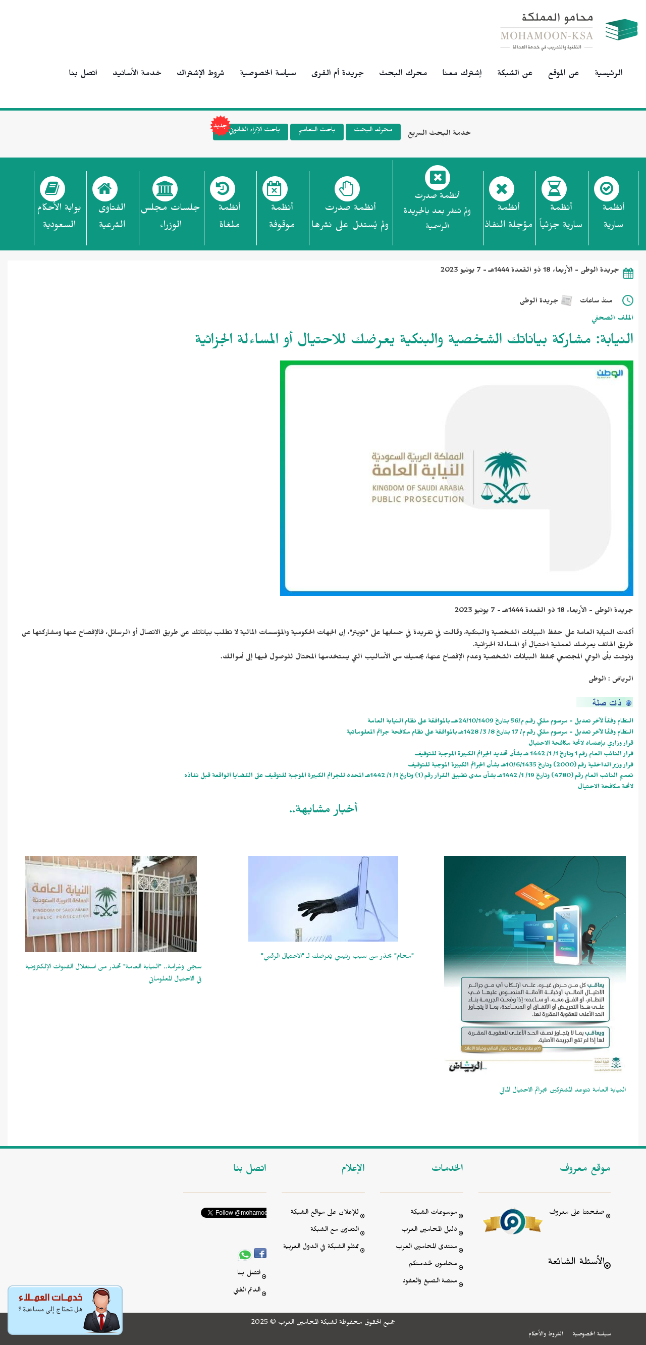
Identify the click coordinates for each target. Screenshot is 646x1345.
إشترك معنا (462, 75)
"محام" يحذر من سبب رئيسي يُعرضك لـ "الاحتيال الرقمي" (337, 957)
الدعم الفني (246, 1291)
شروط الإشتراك (201, 75)
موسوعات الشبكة (434, 1213)
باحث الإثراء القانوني (246, 132)
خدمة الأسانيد (137, 75)
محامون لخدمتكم (433, 1265)
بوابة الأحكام (59, 219)
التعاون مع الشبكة (334, 1230)
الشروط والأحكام (545, 1334)
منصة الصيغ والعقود (429, 1282)
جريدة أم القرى (337, 75)
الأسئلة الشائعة (576, 1263)
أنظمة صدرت (350, 219)
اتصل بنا (83, 75)
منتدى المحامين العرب (426, 1248)
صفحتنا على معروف (577, 1213)
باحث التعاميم (317, 131)
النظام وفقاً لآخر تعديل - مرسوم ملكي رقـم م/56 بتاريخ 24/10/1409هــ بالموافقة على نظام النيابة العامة (500, 722)
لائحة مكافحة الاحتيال (605, 788)
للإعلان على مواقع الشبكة (325, 1213)
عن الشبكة (515, 75)
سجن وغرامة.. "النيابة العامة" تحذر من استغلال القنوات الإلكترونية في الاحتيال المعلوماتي (113, 974)
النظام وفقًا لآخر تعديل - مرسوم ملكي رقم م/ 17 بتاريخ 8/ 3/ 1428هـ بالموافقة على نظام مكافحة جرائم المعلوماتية (490, 733)
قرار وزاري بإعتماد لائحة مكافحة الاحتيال (580, 744)
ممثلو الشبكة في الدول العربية (321, 1248)
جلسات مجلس (170, 219)
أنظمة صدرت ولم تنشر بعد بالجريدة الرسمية (437, 212)
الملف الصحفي (612, 319)
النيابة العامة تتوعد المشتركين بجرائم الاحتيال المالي (562, 1091)
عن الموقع (563, 75)
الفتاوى (112, 219)
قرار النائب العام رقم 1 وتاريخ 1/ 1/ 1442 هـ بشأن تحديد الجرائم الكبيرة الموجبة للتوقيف (523, 755)
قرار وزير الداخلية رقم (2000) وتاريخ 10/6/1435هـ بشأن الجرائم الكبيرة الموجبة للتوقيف (520, 766)
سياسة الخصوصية (268, 75)
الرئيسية (609, 75)
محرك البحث (403, 75)
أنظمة (613, 219)
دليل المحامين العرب (429, 1230)
